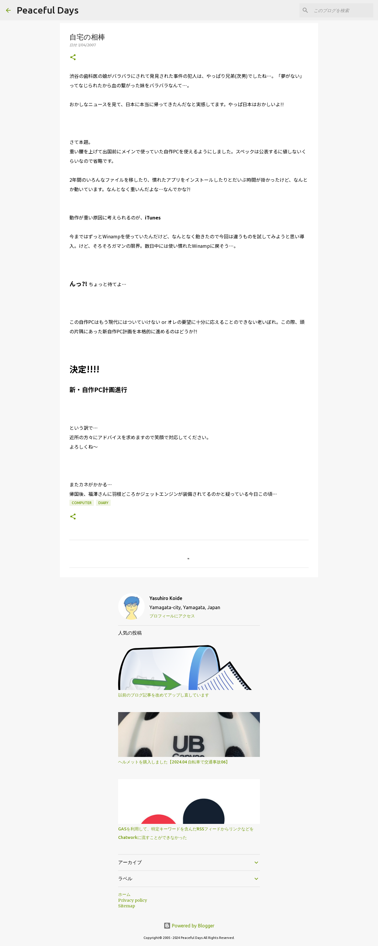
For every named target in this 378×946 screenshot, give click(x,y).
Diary (103, 503)
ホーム (124, 894)
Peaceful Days (48, 10)
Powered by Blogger (189, 925)
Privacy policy (132, 900)
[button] (72, 58)
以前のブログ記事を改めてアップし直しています (163, 695)
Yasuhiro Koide (165, 598)
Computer (82, 503)
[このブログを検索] (342, 10)
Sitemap (126, 906)
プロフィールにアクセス (172, 616)
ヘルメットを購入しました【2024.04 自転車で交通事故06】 (174, 762)
